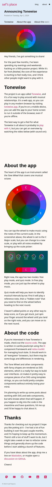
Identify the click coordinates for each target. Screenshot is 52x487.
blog (36, 4)
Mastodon (17, 455)
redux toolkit (38, 349)
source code (31, 342)
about (44, 4)
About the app (24, 22)
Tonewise (8, 22)
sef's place (9, 4)
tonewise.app (10, 106)
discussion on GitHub (14, 458)
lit (44, 346)
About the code (41, 22)
